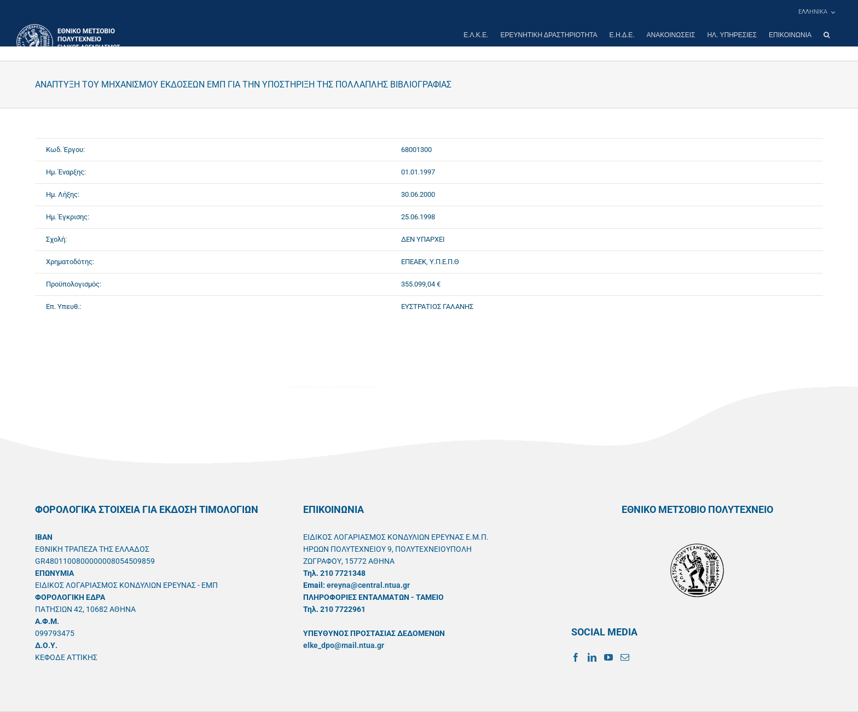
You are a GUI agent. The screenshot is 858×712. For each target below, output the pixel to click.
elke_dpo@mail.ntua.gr (343, 645)
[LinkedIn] (592, 657)
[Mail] (625, 657)
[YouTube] (608, 657)
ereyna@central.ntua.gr (368, 585)
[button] (827, 35)
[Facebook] (575, 657)
